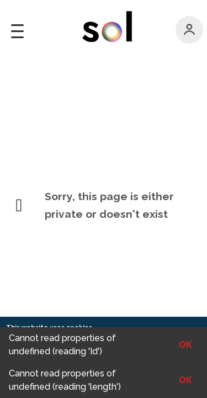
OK (185, 380)
